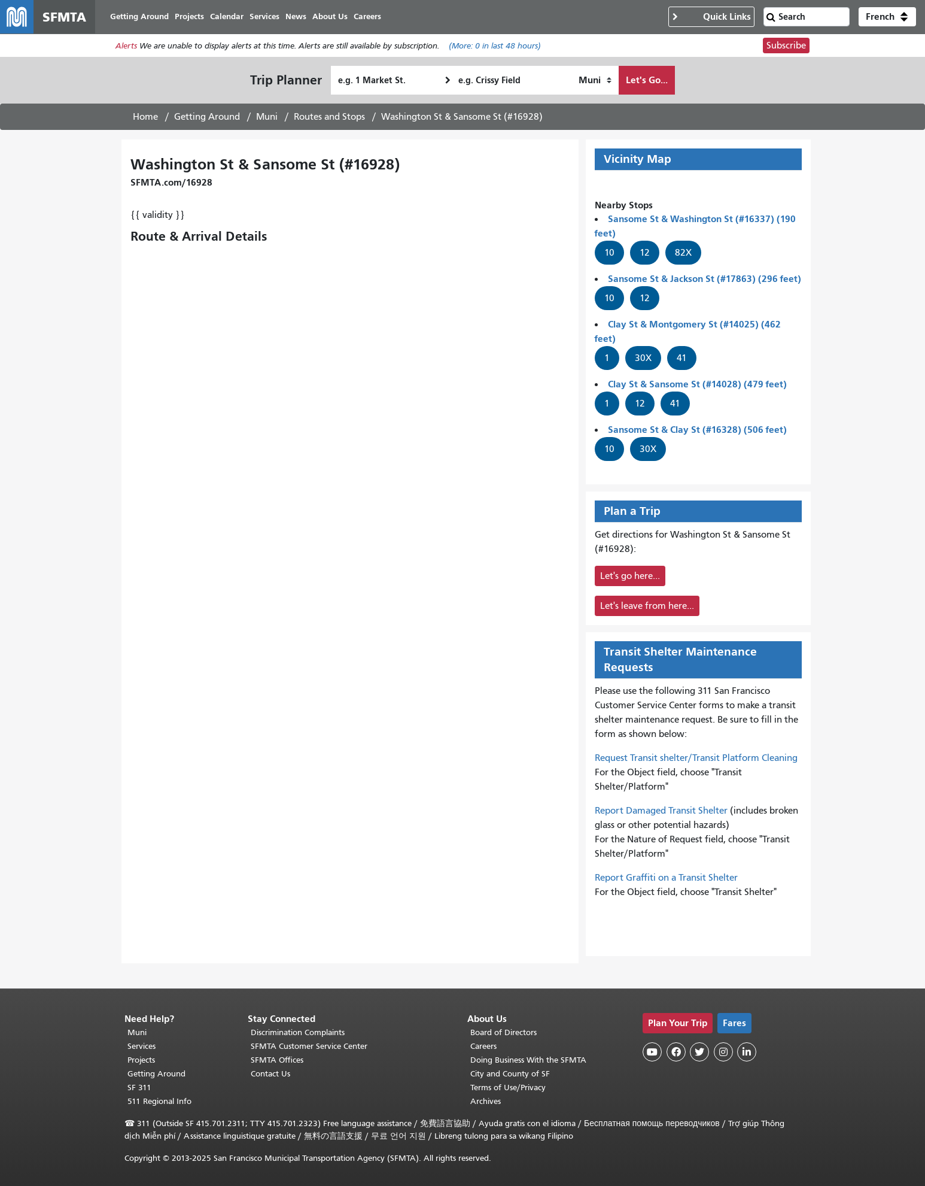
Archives (485, 1101)
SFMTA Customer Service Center (309, 1046)
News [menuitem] (295, 16)
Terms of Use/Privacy (508, 1087)
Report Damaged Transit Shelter (661, 810)
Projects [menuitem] (189, 16)
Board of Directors (503, 1032)
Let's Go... (647, 80)
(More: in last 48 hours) (495, 46)
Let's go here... (630, 576)
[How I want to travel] (595, 80)
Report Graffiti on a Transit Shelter (666, 877)
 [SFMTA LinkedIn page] (747, 1052)
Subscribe (786, 45)
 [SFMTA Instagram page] (723, 1052)
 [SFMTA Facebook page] (676, 1052)
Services (141, 1046)
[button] (887, 16)
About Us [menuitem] (330, 16)
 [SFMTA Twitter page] (699, 1052)
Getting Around (207, 116)
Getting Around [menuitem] (139, 16)
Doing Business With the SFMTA (528, 1060)
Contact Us (270, 1074)
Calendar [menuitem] (227, 16)
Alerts (126, 46)
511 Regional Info (159, 1101)
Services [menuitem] (264, 16)
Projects (141, 1060)
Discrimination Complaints (298, 1032)
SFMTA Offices (277, 1060)
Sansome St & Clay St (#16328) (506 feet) (697, 429)
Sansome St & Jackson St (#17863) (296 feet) (704, 278)
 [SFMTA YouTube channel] (652, 1052)
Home (145, 116)
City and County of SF (510, 1074)
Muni (267, 116)
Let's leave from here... (647, 605)
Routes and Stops (329, 116)
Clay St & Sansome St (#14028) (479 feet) (697, 384)
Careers (483, 1046)
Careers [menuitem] (367, 16)
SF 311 (139, 1087)
